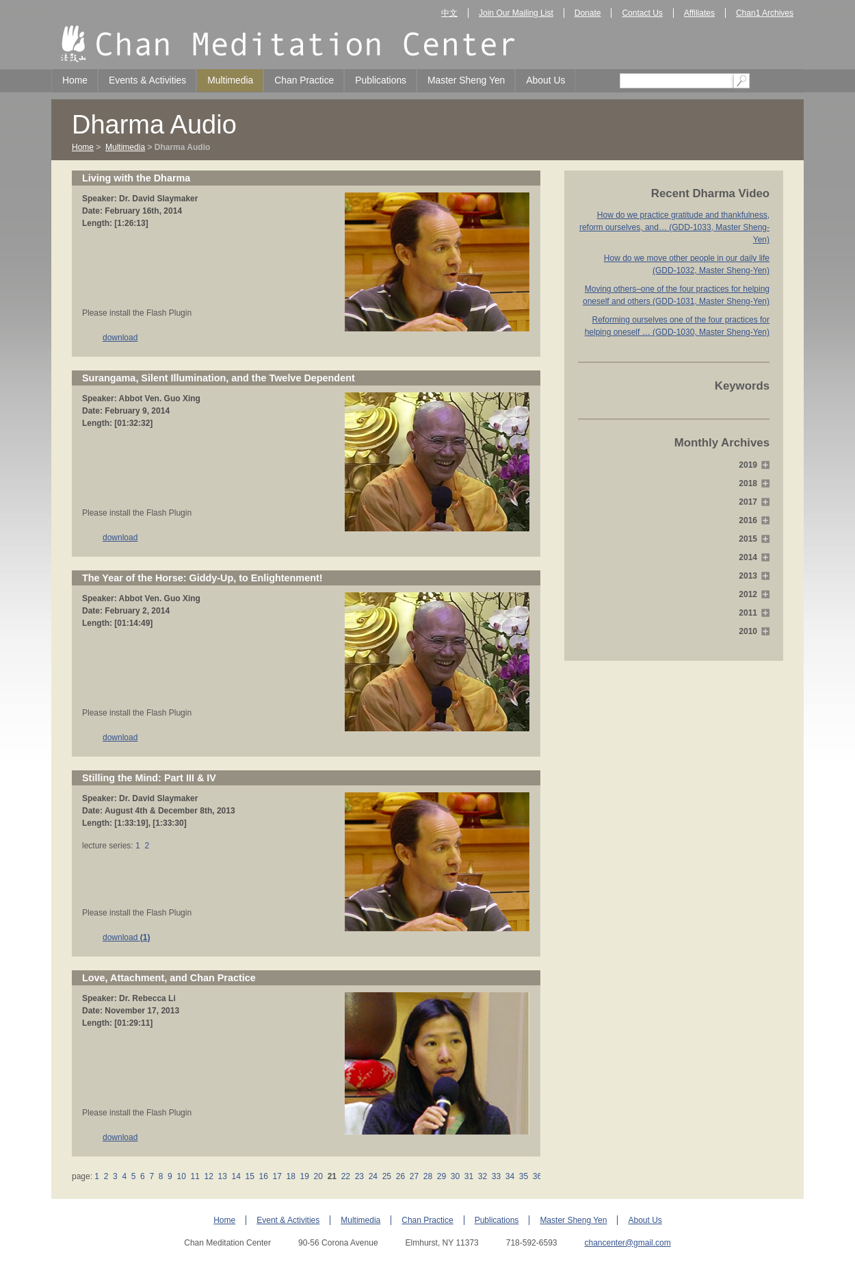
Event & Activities (287, 1220)
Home (75, 80)
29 (441, 1176)
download (120, 337)
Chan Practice (304, 80)
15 (249, 1176)
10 (181, 1176)
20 (318, 1176)
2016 (748, 520)
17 (277, 1176)
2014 (748, 557)
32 (482, 1176)
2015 (748, 539)
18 (291, 1176)
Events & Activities (147, 80)
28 (427, 1176)
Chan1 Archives (764, 13)
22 (345, 1176)
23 (359, 1176)
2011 (748, 613)
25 (386, 1176)
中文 (449, 13)
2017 (748, 502)
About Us (545, 80)
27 (414, 1176)
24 (373, 1176)
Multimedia (230, 80)
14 (236, 1176)
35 (524, 1176)
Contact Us (642, 13)
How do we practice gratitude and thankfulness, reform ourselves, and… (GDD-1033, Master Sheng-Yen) (674, 227)
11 (195, 1176)
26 (400, 1176)
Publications (380, 80)
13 (222, 1176)
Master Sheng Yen (466, 80)
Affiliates (699, 13)
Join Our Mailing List (516, 13)
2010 (748, 631)
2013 (748, 576)
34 (510, 1176)
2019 (748, 465)
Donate (588, 13)
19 (304, 1176)
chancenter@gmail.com (627, 1243)
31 (468, 1176)
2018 (748, 483)
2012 (748, 594)
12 (208, 1176)
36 (537, 1176)
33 (496, 1176)
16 (263, 1176)
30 (455, 1176)
